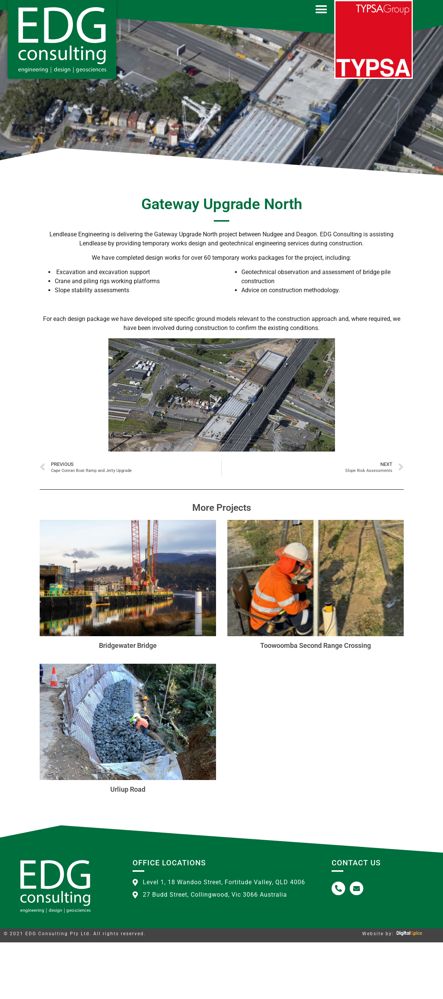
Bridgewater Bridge (128, 702)
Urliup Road (127, 846)
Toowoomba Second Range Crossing (315, 702)
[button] (321, 9)
